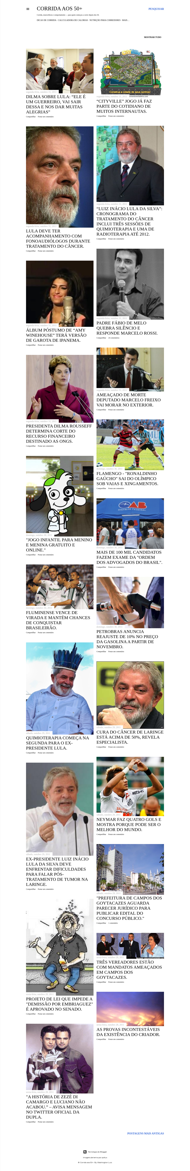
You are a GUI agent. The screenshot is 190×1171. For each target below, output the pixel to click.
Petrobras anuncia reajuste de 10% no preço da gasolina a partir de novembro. (127, 639)
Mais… (125, 20)
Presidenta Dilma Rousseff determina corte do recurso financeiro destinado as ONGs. (59, 433)
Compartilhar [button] (31, 117)
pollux (104, 1157)
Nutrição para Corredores (104, 20)
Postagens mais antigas (145, 1133)
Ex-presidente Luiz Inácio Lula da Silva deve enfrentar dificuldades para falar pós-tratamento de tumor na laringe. (57, 871)
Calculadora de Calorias (73, 20)
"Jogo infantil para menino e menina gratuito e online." (59, 544)
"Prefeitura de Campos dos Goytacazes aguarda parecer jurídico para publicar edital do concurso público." (129, 908)
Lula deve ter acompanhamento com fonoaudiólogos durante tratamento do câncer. (58, 238)
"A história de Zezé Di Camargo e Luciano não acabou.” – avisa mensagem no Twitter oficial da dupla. (59, 1106)
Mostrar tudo (152, 37)
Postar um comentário (46, 117)
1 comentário (113, 923)
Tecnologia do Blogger (95, 1152)
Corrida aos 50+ (59, 9)
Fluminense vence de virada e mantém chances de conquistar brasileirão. (58, 620)
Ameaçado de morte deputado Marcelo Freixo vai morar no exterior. (128, 399)
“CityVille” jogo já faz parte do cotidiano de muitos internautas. (124, 106)
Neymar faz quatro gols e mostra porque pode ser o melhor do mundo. (128, 824)
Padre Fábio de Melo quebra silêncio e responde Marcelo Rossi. (127, 327)
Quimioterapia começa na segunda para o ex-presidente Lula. (57, 742)
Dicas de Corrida (46, 20)
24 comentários (113, 338)
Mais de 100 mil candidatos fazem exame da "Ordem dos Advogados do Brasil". (129, 557)
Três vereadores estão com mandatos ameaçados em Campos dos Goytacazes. (129, 970)
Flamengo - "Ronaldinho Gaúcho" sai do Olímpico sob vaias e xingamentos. (127, 478)
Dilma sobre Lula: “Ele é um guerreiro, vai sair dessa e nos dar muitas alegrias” (56, 104)
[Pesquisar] (156, 9)
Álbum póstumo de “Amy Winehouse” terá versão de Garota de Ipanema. (56, 335)
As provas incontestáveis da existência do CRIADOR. (128, 1032)
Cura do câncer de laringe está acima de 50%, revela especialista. (130, 737)
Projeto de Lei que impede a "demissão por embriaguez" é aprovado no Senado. (59, 1003)
